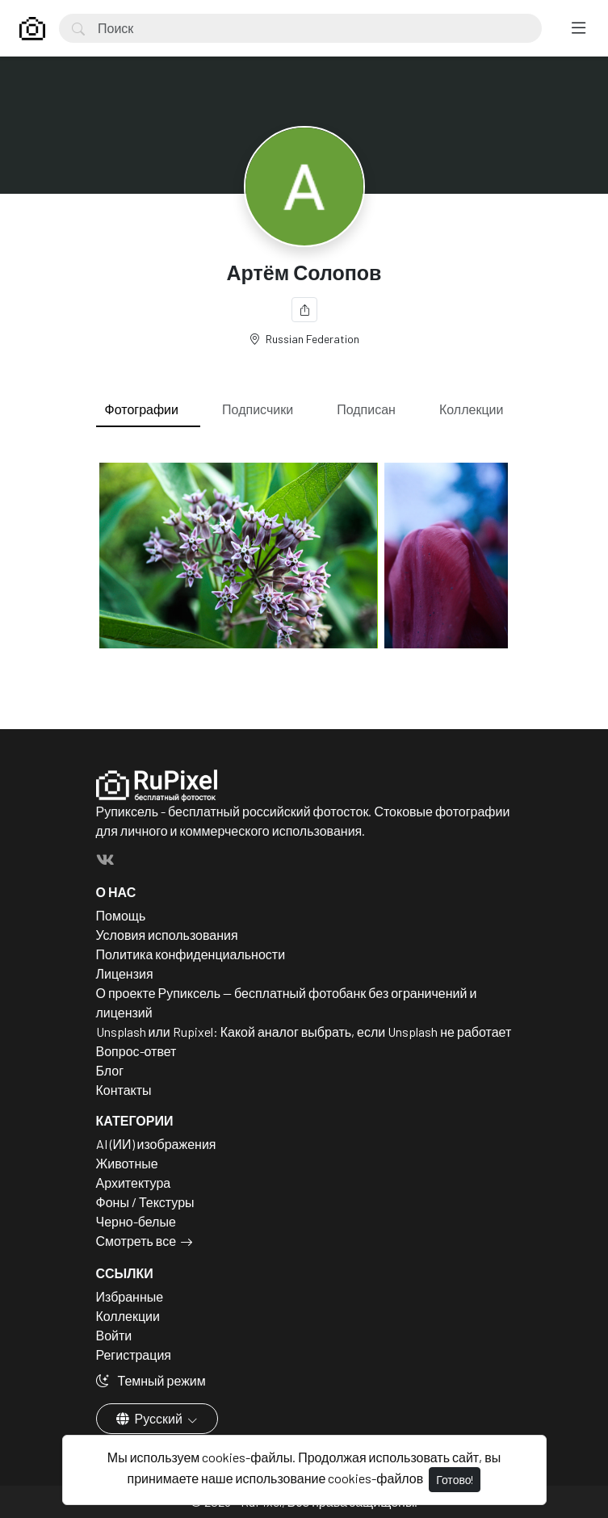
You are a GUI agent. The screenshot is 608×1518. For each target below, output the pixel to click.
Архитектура (133, 1182)
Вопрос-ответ (136, 1051)
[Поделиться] (304, 309)
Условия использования (167, 934)
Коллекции (471, 409)
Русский (150, 1418)
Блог (110, 1070)
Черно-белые (136, 1221)
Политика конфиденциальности (191, 954)
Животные (127, 1163)
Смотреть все (136, 1240)
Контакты (124, 1089)
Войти (114, 1335)
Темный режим (151, 1380)
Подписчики (257, 409)
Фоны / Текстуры (145, 1202)
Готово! (454, 1480)
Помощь (121, 915)
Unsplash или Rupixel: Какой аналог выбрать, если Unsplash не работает (304, 1031)
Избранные (130, 1296)
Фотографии (141, 409)
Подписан (366, 409)
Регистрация (134, 1354)
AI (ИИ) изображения (156, 1143)
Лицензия (124, 973)
